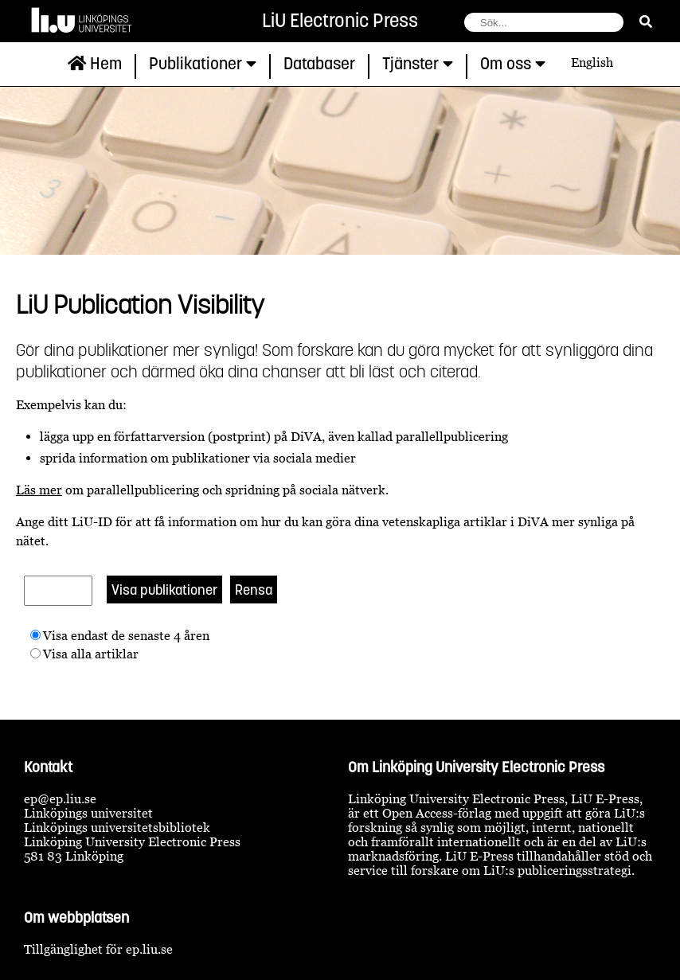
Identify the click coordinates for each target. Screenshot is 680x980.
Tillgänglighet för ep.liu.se (98, 949)
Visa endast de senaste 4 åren (126, 635)
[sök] (646, 21)
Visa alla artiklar (91, 653)
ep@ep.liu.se (60, 798)
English (592, 62)
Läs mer (39, 489)
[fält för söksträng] (543, 22)
